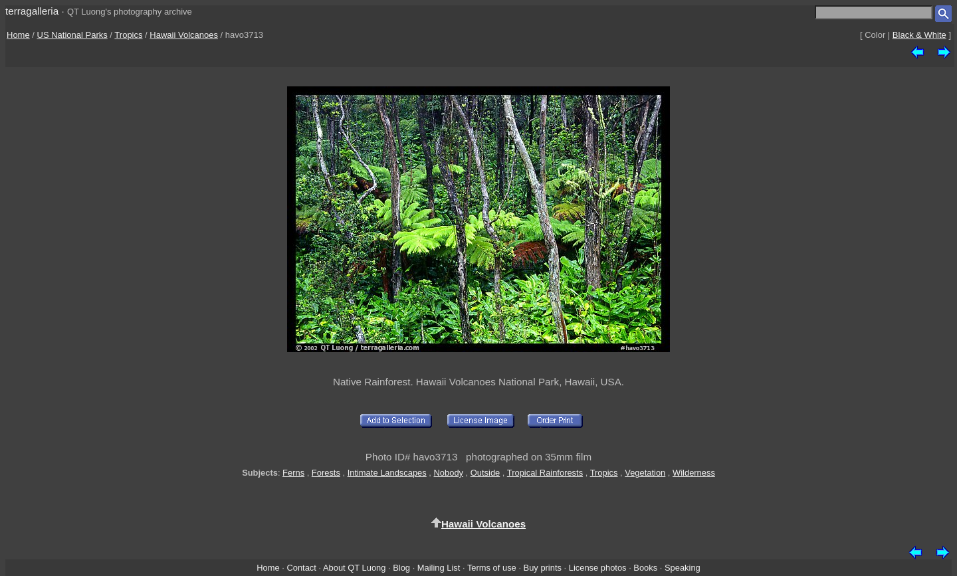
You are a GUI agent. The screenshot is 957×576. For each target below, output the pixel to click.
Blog (401, 568)
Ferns (293, 473)
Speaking (682, 568)
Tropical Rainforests (545, 473)
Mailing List (439, 568)
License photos (598, 568)
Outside (485, 473)
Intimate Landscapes (387, 473)
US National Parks (72, 35)
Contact (301, 568)
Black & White (919, 35)
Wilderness (694, 473)
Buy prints (543, 568)
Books (645, 568)
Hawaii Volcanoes (184, 35)
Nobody (449, 473)
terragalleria (31, 11)
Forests (326, 473)
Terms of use (491, 568)
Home (18, 35)
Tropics (128, 35)
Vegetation (645, 473)
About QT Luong (354, 568)
